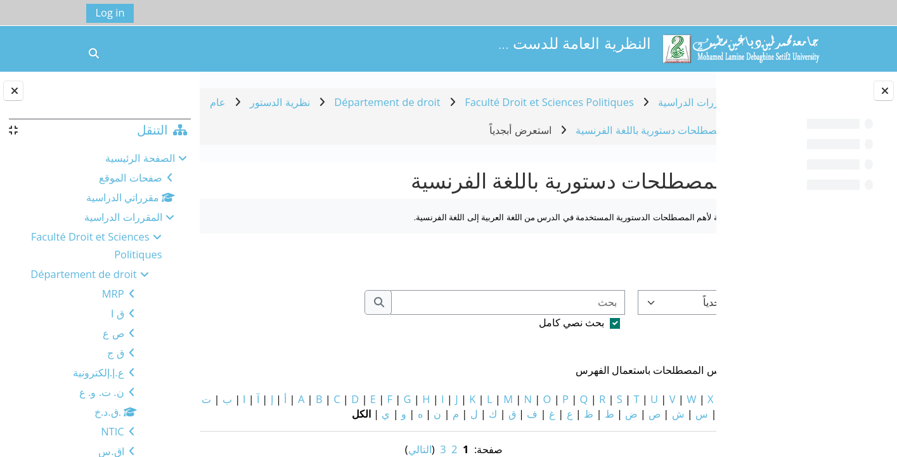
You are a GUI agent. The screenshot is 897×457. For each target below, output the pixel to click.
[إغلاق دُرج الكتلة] (13, 91)
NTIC (112, 431)
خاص (700, 399)
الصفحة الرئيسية (139, 157)
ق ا (117, 313)
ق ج (115, 352)
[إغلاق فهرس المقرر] (884, 91)
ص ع (113, 333)
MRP (113, 293)
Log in (110, 12)
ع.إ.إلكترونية (98, 372)
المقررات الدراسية (123, 216)
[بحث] (438, 302)
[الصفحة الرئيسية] (740, 47)
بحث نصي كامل (502, 322)
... (227, 261)
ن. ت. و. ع (101, 392)
